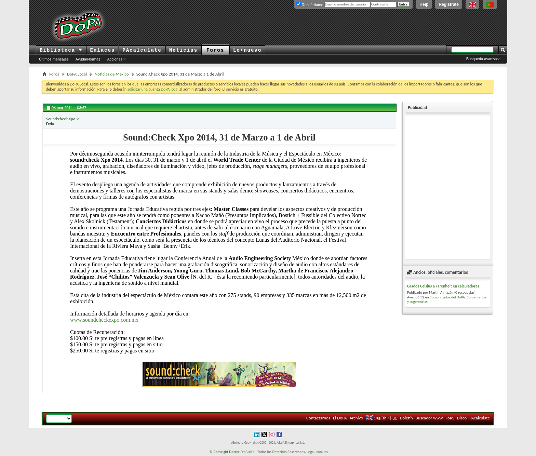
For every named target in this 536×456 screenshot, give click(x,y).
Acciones (114, 59)
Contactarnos (318, 417)
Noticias (183, 50)
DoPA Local (77, 74)
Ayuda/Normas (88, 59)
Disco (462, 417)
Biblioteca (61, 50)
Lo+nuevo (247, 50)
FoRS (449, 417)
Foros (215, 50)
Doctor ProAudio (241, 452)
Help (423, 4)
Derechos (279, 452)
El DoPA (340, 417)
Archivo (356, 417)
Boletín (406, 417)
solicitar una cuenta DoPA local (153, 89)
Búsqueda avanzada (483, 59)
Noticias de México (112, 74)
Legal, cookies (317, 452)
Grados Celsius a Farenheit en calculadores (443, 286)
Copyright (220, 452)
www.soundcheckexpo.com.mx (104, 320)
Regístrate (449, 4)
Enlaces (102, 50)
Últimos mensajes (54, 59)
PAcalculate (141, 50)
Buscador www (429, 417)
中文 (392, 417)
